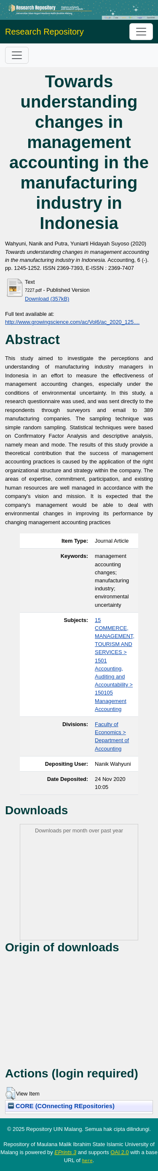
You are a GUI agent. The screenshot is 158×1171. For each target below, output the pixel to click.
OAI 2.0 (119, 1152)
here (87, 1160)
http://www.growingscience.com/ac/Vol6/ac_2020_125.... (72, 322)
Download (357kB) (47, 299)
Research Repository (44, 31)
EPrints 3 (65, 1152)
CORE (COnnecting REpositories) (61, 1106)
